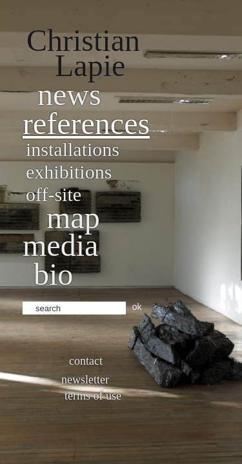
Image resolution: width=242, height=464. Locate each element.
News (69, 94)
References (86, 123)
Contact (86, 360)
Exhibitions (69, 171)
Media (60, 245)
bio (53, 274)
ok (137, 307)
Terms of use (93, 395)
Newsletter (85, 379)
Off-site (53, 194)
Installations (72, 149)
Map (73, 217)
